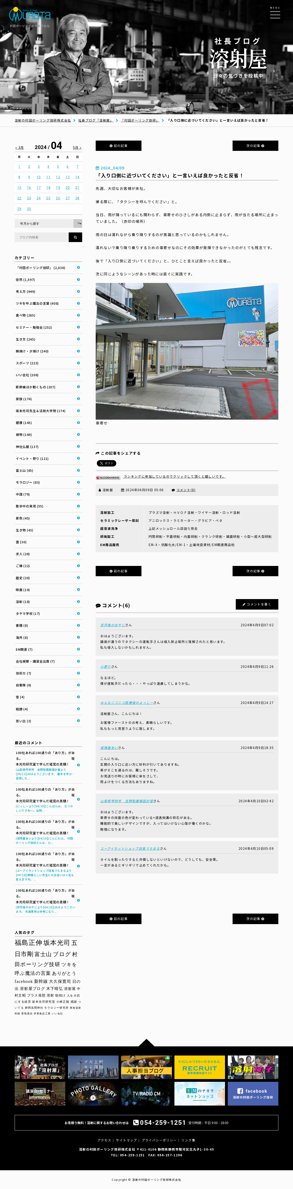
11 (48, 177)
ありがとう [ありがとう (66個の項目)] (64, 973)
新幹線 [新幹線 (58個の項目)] (41, 981)
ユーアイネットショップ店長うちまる (130, 848)
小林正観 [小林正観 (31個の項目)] (63, 1001)
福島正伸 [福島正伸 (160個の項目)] (29, 942)
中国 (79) (23, 494)
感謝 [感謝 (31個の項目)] (74, 1001)
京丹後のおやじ (112, 625)
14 (77, 177)
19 (58, 187)
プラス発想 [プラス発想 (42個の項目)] (36, 995)
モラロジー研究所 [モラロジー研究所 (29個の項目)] (56, 1007)
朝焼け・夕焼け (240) (32, 351)
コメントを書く (259, 604)
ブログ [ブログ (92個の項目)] (62, 954)
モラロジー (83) (28, 482)
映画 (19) (23, 589)
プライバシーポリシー (159, 1140)
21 (77, 187)
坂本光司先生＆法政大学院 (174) (41, 410)
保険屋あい (109, 747)
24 (39, 198)
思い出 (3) (23, 721)
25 (48, 198)
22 (19, 198)
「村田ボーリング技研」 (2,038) (40, 267)
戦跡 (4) (22, 709)
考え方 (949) (25, 291)
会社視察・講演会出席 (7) (35, 661)
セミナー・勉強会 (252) (34, 327)
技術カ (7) (23, 673)
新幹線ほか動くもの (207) (36, 387)
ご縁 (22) (23, 565)
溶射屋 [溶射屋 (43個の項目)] (70, 989)
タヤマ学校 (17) (28, 613)
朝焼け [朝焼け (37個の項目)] (60, 995)
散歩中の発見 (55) (29, 506)
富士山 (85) (24, 470)
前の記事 (119, 145)
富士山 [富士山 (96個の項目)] (43, 954)
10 (39, 177)
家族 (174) (24, 399)
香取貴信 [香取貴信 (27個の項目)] (27, 1013)
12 (58, 177)
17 (39, 187)
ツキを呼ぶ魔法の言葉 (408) (37, 303)
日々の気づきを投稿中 (238, 57)
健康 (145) (24, 422)
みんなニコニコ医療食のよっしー (126, 702)
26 (58, 198)
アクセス (104, 1140)
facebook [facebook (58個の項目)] (24, 981)
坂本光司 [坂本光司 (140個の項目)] (57, 942)
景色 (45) (23, 518)
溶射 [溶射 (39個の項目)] (50, 995)
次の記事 (255, 145)
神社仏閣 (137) (27, 446)
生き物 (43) (24, 530)
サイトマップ (126, 1140)
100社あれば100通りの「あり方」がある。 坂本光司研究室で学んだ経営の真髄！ (45, 765)
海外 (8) (22, 637)
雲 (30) (21, 542)
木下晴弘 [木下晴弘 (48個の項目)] (54, 988)
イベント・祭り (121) (32, 458)
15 (19, 187)
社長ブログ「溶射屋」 (96, 120)
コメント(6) (186, 490)
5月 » (77, 147)
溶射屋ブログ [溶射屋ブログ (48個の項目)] (32, 988)
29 (19, 209)
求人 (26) (23, 554)
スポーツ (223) (27, 363)
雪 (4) (20, 697)
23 (29, 198)
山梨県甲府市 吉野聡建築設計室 (126, 801)
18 (48, 187)
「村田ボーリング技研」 (140, 120)
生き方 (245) (25, 339)
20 (68, 187)
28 (77, 198)
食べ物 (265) (25, 315)
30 (29, 209)
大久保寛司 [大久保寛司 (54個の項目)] (60, 981)
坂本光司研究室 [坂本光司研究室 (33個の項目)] (43, 1001)
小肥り (105, 666)
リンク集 (188, 1140)
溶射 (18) (23, 601)
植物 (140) (24, 434)
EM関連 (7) (24, 649)
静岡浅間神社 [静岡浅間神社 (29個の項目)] (34, 1007)
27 (68, 198)
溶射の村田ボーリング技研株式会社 (43, 120)
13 (68, 177)
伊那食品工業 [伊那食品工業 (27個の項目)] (42, 1013)
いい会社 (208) (27, 375)
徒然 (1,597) (25, 279)
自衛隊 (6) (23, 685)
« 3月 (19, 147)
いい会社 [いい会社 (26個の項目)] (57, 1013)
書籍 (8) (22, 625)
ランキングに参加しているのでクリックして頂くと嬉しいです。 (161, 476)
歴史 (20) (23, 578)
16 (29, 187)
